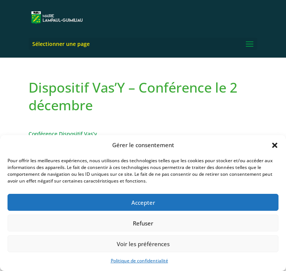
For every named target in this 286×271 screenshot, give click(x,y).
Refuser (143, 223)
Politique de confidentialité (139, 260)
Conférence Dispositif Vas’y (63, 133)
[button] (274, 145)
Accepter (143, 202)
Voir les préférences (143, 244)
